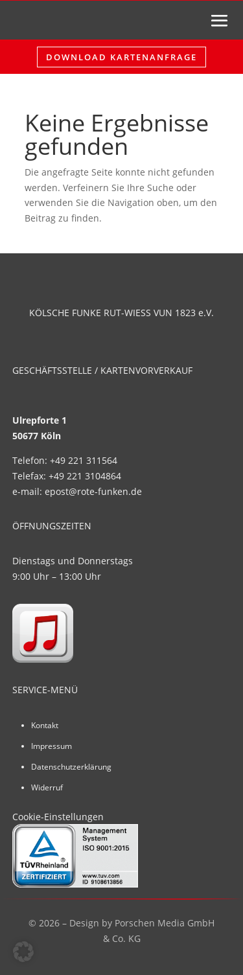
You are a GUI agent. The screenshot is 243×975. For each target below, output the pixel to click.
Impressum (51, 745)
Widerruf (47, 787)
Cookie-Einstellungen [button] (58, 816)
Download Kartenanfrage (121, 57)
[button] (23, 951)
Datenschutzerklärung (71, 766)
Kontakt (44, 725)
